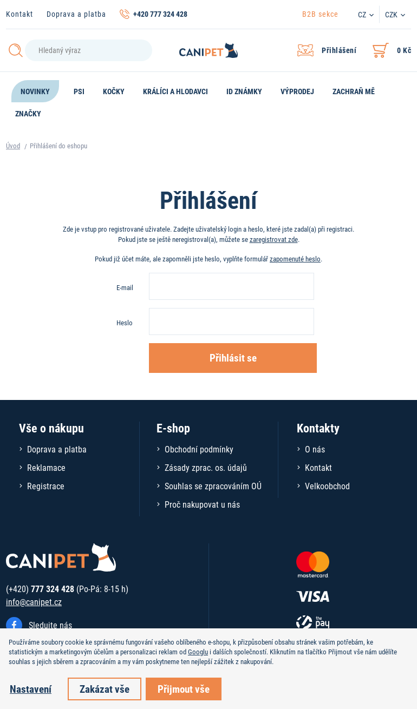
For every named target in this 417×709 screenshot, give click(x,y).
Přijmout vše (184, 688)
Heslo (124, 322)
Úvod (13, 145)
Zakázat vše (104, 688)
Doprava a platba (76, 14)
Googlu (198, 652)
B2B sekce (320, 14)
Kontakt (19, 14)
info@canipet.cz (34, 601)
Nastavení (30, 688)
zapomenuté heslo (295, 259)
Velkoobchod (327, 485)
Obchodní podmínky (199, 449)
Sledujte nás (50, 625)
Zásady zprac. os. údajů (206, 467)
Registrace (45, 485)
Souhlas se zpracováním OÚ (213, 485)
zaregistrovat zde (274, 239)
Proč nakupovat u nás (202, 504)
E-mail (124, 287)
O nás (315, 449)
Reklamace (46, 467)
